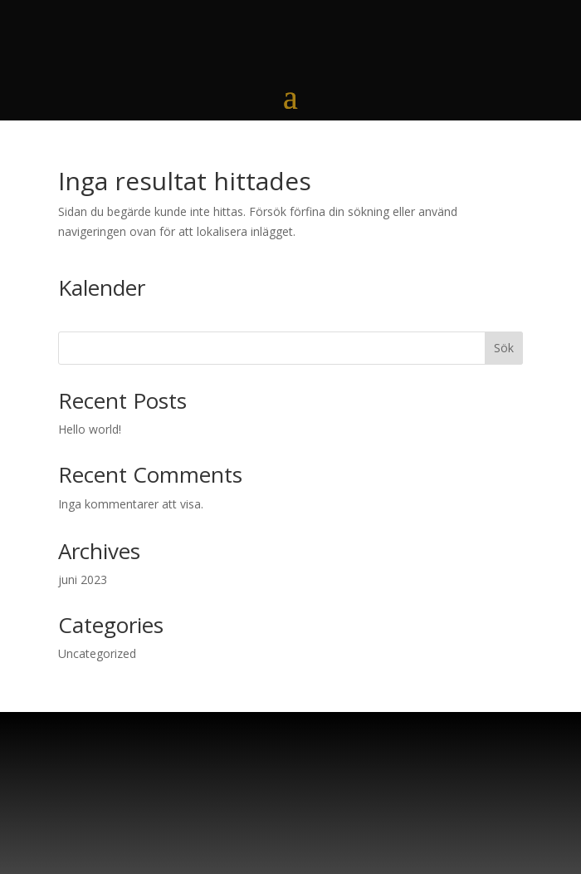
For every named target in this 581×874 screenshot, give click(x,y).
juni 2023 (82, 579)
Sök (504, 348)
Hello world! (89, 429)
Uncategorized (97, 653)
